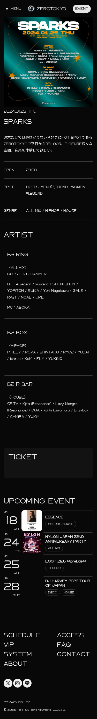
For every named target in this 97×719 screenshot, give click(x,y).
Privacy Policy (17, 702)
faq (64, 644)
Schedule (22, 635)
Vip (9, 644)
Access (71, 635)
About (15, 663)
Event (81, 9)
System (18, 654)
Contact (73, 654)
